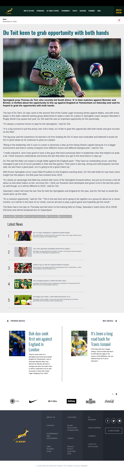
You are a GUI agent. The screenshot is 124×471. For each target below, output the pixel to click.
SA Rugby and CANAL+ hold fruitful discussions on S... (52, 297)
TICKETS (74, 11)
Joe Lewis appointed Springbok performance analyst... (52, 249)
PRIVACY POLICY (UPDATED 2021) (71, 450)
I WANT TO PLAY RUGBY (93, 445)
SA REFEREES (92, 418)
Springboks (40, 11)
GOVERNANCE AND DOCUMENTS (52, 436)
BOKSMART (92, 11)
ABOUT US (51, 417)
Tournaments (65, 11)
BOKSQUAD (83, 11)
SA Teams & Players (52, 11)
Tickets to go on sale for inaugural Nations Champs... (51, 265)
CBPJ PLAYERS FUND (50, 449)
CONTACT (50, 425)
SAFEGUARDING (94, 428)
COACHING (71, 417)
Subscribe (113, 431)
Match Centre (119, 11)
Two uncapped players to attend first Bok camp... (50, 281)
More (99, 11)
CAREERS (92, 436)
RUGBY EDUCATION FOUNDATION (72, 427)
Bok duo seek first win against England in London (40, 341)
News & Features (29, 11)
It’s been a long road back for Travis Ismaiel (102, 338)
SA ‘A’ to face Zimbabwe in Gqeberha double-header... (52, 233)
